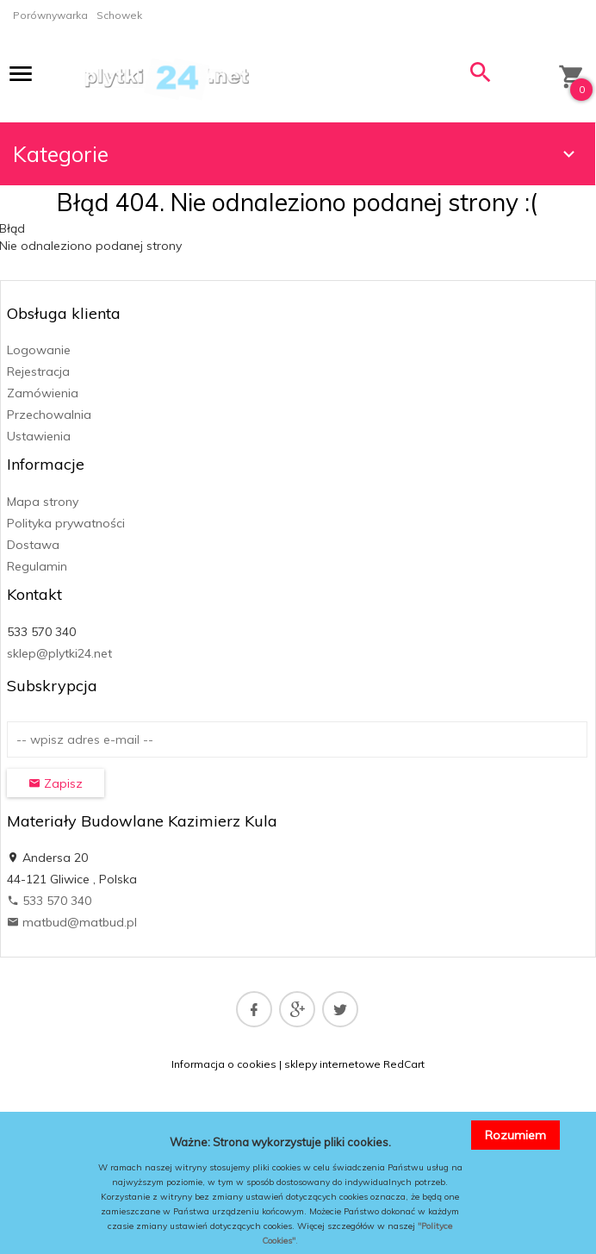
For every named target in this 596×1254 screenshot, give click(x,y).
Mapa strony (42, 501)
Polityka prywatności (66, 523)
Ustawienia (39, 436)
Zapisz (55, 783)
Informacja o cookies (223, 1063)
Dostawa (33, 544)
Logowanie (39, 350)
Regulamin (37, 566)
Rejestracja (38, 371)
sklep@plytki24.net (59, 653)
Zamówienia (42, 393)
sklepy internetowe (332, 1063)
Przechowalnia (49, 414)
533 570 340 (49, 900)
